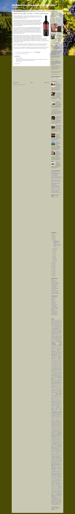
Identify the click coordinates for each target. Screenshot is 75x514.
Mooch (56, 416)
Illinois (56, 391)
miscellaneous (54, 412)
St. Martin (58, 465)
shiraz (60, 459)
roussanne (52, 449)
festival (56, 375)
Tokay (60, 475)
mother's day (58, 418)
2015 (53, 263)
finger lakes (59, 375)
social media (59, 461)
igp (52, 391)
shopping (57, 460)
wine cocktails (54, 498)
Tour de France (58, 476)
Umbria (52, 482)
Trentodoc (56, 479)
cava (60, 348)
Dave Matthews (59, 367)
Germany (52, 382)
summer (59, 466)
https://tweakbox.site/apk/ (20, 60)
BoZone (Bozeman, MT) (55, 172)
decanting (57, 368)
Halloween (52, 388)
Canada (56, 345)
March (54, 257)
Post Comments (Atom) (21, 84)
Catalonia (57, 348)
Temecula (59, 470)
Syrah (52, 469)
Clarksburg (59, 358)
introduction (57, 51)
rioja (54, 447)
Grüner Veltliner (57, 387)
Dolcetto (52, 371)
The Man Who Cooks (55, 475)
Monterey (52, 416)
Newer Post (16, 82)
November (55, 248)
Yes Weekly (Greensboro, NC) (56, 192)
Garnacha (52, 381)
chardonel (58, 350)
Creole (52, 366)
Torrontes (53, 476)
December (55, 240)
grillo (57, 386)
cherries (59, 353)
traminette (58, 477)
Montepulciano (59, 414)
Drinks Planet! (53, 299)
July (54, 252)
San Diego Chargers (56, 452)
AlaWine (52, 279)
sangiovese (23, 53)
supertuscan (53, 467)
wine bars (56, 497)
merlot (52, 408)
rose (60, 447)
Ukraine (59, 481)
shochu (54, 460)
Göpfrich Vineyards (54, 304)
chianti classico (58, 354)
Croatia (60, 366)
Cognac (60, 360)
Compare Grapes (54, 284)
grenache (52, 386)
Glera (55, 383)
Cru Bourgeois (54, 367)
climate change (53, 359)
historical (57, 389)
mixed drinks (53, 413)
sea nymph (53, 458)
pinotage (54, 436)
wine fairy (54, 499)
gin (53, 383)
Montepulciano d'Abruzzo (56, 415)
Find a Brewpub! (53, 302)
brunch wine (56, 339)
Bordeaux (53, 336)
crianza (55, 366)
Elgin (53, 373)
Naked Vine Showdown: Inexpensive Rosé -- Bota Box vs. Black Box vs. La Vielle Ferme (58, 153)
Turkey (55, 480)
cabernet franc (53, 341)
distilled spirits (53, 370)
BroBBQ (52, 298)
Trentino (52, 479)
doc (57, 370)
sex (59, 458)
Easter (55, 372)
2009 (53, 271)
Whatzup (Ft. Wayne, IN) (55, 191)
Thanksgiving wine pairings (57, 474)
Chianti (52, 354)
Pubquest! (52, 309)
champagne (58, 349)
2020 (53, 235)
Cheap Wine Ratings (54, 282)
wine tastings (59, 502)
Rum (51, 450)
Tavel (59, 469)
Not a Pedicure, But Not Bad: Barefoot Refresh (58, 102)
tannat (56, 469)
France (59, 377)
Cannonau (60, 346)
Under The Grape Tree (54, 292)
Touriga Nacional (53, 477)
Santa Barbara (56, 455)
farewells (52, 375)
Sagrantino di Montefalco (55, 451)
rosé (54, 448)
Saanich (55, 450)
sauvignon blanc (54, 457)
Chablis (54, 349)
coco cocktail (56, 360)
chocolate (59, 356)
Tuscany (26, 53)
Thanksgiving (53, 473)
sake (60, 451)
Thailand (58, 472)
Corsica (59, 364)
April (54, 256)
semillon (57, 458)
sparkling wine (58, 464)
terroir (52, 472)
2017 (53, 239)
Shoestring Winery (54, 312)
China (53, 356)
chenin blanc (53, 353)
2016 (53, 262)
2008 (53, 273)
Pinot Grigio (59, 433)
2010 (53, 270)
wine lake (57, 500)
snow (53, 461)
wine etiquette (59, 498)
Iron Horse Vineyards (54, 307)
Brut (53, 340)
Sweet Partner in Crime (55, 468)
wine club (60, 497)
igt (54, 391)
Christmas (52, 357)
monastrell (60, 413)
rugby (59, 449)
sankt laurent (58, 454)
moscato (58, 417)
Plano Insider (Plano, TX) (55, 185)
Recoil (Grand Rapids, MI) (55, 186)
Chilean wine (57, 355)
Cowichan (59, 365)
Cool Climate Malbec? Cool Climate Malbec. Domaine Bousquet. (58, 143)
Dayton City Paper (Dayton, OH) (56, 176)
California (53, 344)
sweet (59, 467)
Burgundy (57, 340)
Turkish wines (59, 480)
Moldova (57, 413)
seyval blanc (53, 459)
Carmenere (52, 348)
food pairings (56, 376)
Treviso (59, 479)
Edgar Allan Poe (59, 372)
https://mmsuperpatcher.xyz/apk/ (29, 60)
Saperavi (60, 455)
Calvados (52, 345)
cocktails (59, 359)
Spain (52, 464)
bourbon (58, 336)
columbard (54, 361)
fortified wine (54, 377)
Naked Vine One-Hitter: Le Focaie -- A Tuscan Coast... (57, 245)
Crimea (58, 366)
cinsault (54, 358)
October (54, 249)
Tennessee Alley (58, 471)
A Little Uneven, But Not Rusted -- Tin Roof (55, 110)
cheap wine (55, 352)
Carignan (59, 347)
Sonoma (53, 462)
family (59, 374)
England (56, 373)
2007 (53, 274)
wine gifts (59, 499)
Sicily (61, 460)
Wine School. (57, 52)
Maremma (19, 53)
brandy (56, 337)
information (59, 392)
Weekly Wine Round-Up (55, 293)
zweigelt (59, 504)
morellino (54, 417)
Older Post (46, 82)
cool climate (55, 364)
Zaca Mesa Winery (54, 314)
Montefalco (53, 414)
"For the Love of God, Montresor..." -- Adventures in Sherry (58, 117)
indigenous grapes (54, 392)
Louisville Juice (53, 289)
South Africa (53, 463)
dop (59, 371)
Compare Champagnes (55, 283)
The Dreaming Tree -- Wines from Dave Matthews (58, 93)
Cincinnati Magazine (54, 175)
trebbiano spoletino (57, 478)
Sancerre (58, 453)
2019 (53, 236)
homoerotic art (56, 390)
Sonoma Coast (58, 462)
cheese (59, 352)
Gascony (56, 381)
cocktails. (52, 360)
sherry (57, 459)
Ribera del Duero (54, 446)
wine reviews (58, 501)
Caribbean (54, 347)
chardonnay (53, 351)
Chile (52, 355)
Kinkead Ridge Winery (54, 308)
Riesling (59, 446)
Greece (52, 385)
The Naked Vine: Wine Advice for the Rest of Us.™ (34, 5)
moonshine (60, 416)
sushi (57, 467)
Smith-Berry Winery (54, 313)
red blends (54, 443)
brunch (53, 339)
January (54, 260)
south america (59, 463)
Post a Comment (17, 63)
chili (60, 355)
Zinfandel (54, 504)
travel (52, 478)
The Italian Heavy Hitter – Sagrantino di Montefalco (58, 126)
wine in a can (53, 500)
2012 (53, 267)
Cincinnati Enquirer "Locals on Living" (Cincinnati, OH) (56, 174)
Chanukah (52, 350)
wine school (53, 502)
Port (57, 436)
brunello (60, 339)
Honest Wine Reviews (54, 288)
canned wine (55, 346)
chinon (56, 356)
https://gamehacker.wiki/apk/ (42, 59)
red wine (60, 443)
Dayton (53, 368)
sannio (52, 455)
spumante (54, 465)
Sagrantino (58, 450)
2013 (53, 266)
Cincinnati (59, 357)
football (60, 376)
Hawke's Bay (58, 388)
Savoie (60, 457)
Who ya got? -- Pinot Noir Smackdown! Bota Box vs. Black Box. (58, 84)
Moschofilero (52, 418)
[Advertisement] (31, 74)
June (54, 253)
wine (52, 497)
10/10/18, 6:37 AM (19, 61)
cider (56, 357)
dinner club (57, 369)
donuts (56, 371)
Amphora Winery (54, 297)
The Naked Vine (58, 35)
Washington (59, 493)
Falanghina (56, 374)
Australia (54, 328)
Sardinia (54, 456)
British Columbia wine (58, 338)
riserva (58, 447)
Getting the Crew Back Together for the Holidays (56, 242)
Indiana (59, 391)
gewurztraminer (59, 382)
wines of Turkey (55, 503)
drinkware (52, 372)
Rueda (57, 449)
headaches (52, 389)
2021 (53, 233)
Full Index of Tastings (54, 59)
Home (31, 82)
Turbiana (52, 480)
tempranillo (53, 471)
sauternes (58, 456)
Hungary (60, 390)
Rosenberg (59, 448)
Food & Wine (53, 303)
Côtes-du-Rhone (53, 365)
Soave (56, 461)
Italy (16, 53)
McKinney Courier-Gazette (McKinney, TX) (55, 184)
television (54, 470)
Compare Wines (53, 287)
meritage (58, 407)
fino (52, 376)
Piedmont (59, 432)
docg (59, 370)
